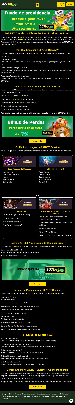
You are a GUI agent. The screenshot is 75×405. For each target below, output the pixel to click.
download (15, 246)
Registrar (16, 99)
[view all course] (71, 401)
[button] (37, 5)
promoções (22, 39)
